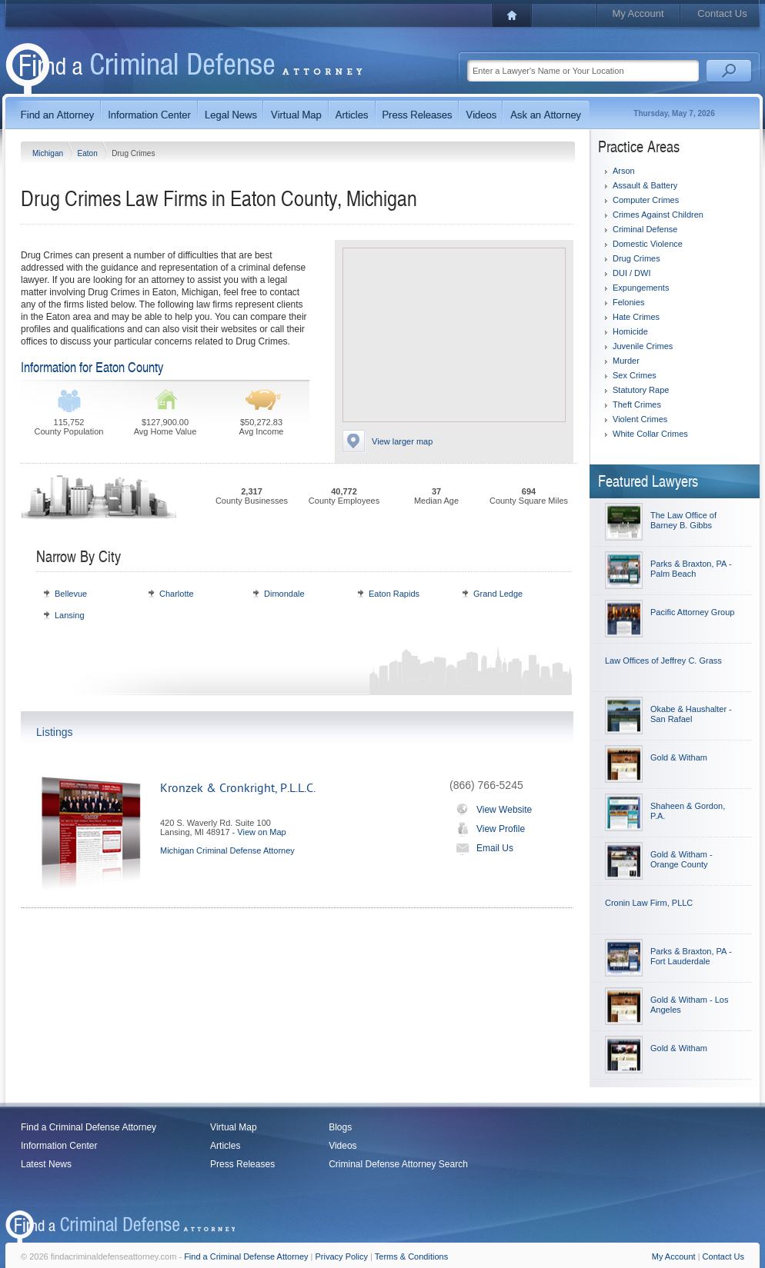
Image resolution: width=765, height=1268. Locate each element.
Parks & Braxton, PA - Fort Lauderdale (691, 956)
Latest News (46, 1164)
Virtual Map (233, 1127)
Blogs (340, 1127)
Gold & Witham (678, 757)
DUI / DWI (632, 273)
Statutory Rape (641, 389)
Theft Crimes (637, 404)
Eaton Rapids (394, 593)
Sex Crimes (634, 375)
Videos (342, 1145)
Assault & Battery (645, 185)
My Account (637, 13)
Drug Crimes (636, 258)
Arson (624, 170)
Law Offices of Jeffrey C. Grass (663, 660)
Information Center (59, 1145)
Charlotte (176, 593)
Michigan (48, 153)
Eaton (89, 153)
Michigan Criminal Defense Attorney (227, 850)
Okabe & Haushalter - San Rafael (691, 714)
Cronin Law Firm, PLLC (649, 902)
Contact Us (722, 13)
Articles (225, 1145)
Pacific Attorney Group (692, 612)
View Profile (487, 829)
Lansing (70, 615)
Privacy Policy (342, 1256)
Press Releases (242, 1164)
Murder (626, 360)
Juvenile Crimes (643, 346)
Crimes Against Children (658, 214)
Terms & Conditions (411, 1256)
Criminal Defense (645, 229)
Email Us (481, 848)
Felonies (629, 302)
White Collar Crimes (650, 433)
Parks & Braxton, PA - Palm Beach (691, 568)
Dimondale (284, 593)
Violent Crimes (640, 419)
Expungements (641, 287)
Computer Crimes (646, 200)
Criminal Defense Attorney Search (398, 1164)
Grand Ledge (498, 593)
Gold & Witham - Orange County (681, 859)
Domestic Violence (648, 243)
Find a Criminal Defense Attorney (88, 1127)
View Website (490, 809)
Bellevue (71, 593)
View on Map (261, 832)
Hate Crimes (636, 316)
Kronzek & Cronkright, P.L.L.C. (238, 788)
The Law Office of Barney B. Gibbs (683, 520)
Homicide (630, 331)
